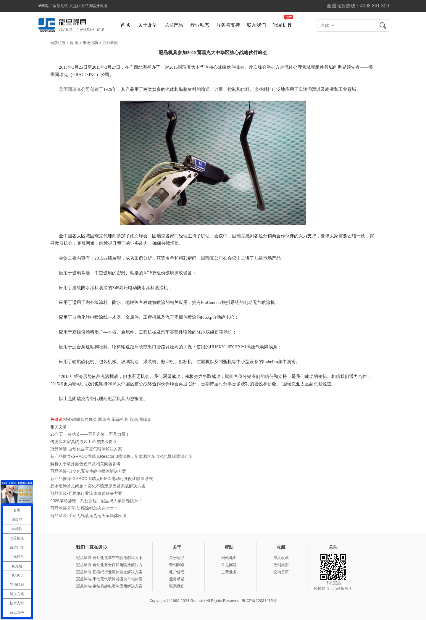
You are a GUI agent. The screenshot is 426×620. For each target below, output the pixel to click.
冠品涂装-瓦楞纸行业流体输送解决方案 (86, 493)
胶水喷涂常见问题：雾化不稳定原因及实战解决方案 (98, 486)
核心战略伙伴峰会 (80, 419)
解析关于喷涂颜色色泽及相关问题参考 (85, 463)
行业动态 (199, 25)
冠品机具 (282, 25)
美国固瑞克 (70, 89)
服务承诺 (177, 579)
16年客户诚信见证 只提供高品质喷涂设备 (72, 6)
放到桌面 (281, 565)
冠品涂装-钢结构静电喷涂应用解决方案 (109, 586)
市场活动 (90, 43)
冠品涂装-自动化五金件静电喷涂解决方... (111, 565)
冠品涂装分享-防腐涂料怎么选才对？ (84, 508)
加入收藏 (281, 557)
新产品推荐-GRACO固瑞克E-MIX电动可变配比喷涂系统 (101, 478)
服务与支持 (228, 25)
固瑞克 (238, 235)
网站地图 (229, 557)
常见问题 (229, 565)
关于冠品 (177, 557)
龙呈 (383, 25)
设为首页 (281, 572)
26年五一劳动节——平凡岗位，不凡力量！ (90, 434)
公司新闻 (110, 43)
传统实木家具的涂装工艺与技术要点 (83, 441)
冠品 (134, 419)
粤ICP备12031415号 (259, 600)
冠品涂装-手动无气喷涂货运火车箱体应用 (88, 515)
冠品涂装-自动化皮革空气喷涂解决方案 (86, 449)
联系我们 (256, 25)
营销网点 (177, 565)
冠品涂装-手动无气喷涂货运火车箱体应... (111, 579)
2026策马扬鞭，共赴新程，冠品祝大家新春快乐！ (96, 500)
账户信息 (177, 572)
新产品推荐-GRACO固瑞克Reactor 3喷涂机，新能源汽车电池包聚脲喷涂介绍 (121, 456)
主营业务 (229, 572)
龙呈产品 (173, 25)
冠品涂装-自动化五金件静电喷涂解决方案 (88, 471)
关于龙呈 (147, 25)
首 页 (125, 25)
